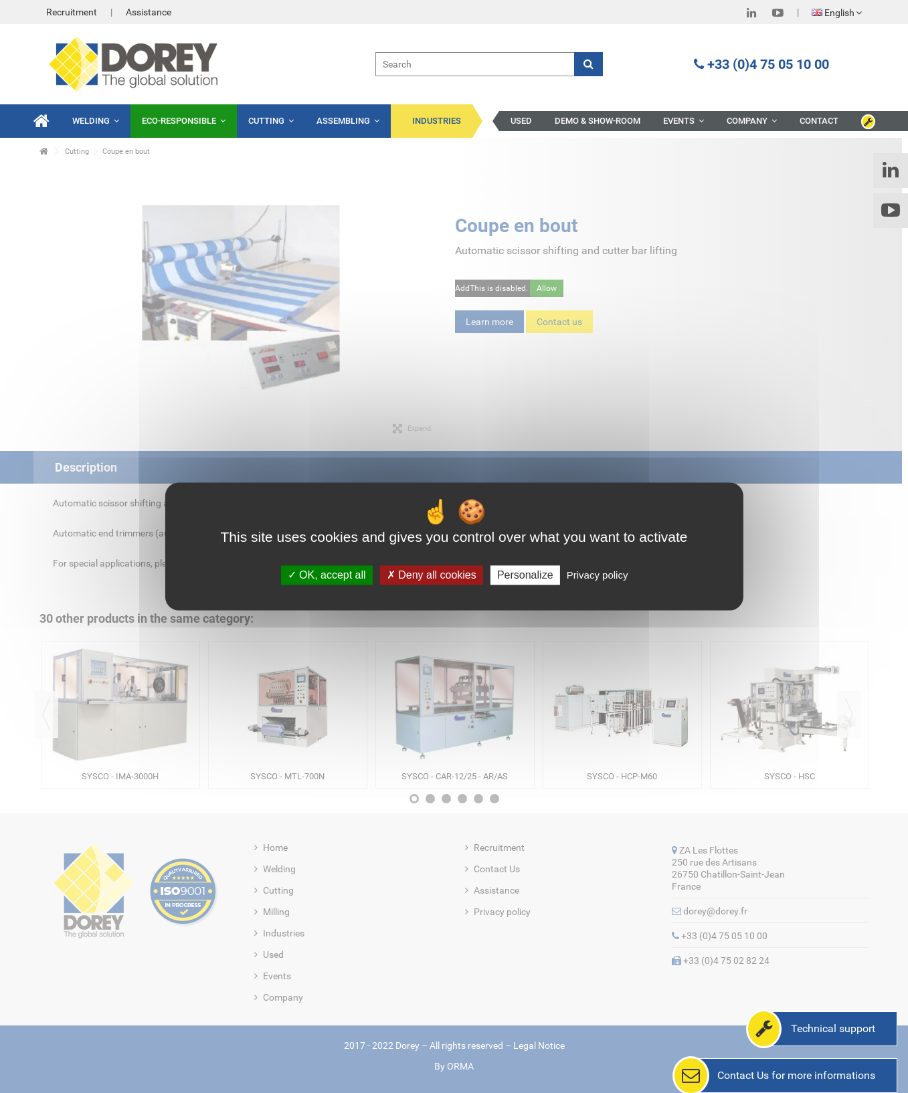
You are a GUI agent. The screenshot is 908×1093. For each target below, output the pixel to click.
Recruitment (71, 12)
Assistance (148, 12)
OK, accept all (327, 575)
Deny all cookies (431, 575)
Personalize (525, 575)
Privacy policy (597, 575)
